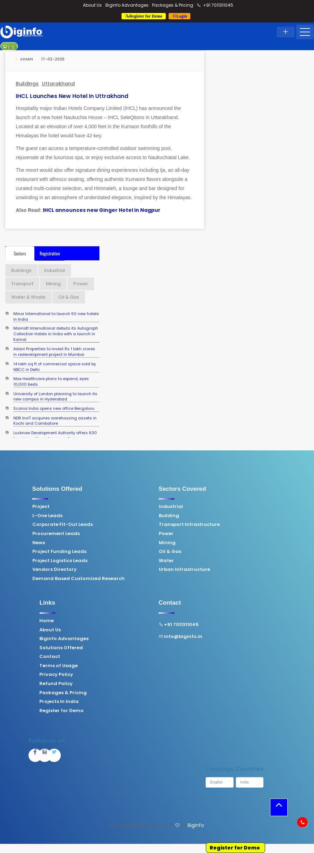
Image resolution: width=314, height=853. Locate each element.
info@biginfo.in (105, 636)
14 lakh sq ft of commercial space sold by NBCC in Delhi (54, 359)
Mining (91, 543)
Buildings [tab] (21, 270)
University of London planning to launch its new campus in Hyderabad (55, 389)
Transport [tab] (22, 283)
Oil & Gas (94, 551)
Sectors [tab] (20, 253)
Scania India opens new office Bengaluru (53, 405)
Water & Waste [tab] (28, 297)
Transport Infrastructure (113, 524)
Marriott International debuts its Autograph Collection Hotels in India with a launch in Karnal (55, 323)
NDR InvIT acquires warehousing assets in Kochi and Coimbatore (55, 413)
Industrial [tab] (54, 270)
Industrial (95, 506)
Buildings (27, 83)
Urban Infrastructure (108, 569)
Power (90, 533)
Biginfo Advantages (127, 5)
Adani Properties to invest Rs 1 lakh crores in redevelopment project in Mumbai (54, 344)
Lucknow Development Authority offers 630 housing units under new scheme (55, 428)
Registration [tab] (50, 253)
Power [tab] (80, 283)
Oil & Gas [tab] (68, 297)
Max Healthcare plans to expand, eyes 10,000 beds (51, 374)
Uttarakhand (58, 83)
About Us (92, 5)
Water (90, 561)
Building (93, 516)
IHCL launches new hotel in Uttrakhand (72, 96)
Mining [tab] (53, 283)
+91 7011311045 (215, 5)
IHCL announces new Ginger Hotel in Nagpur (102, 210)
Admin (24, 59)
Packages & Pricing (172, 5)
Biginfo (196, 825)
